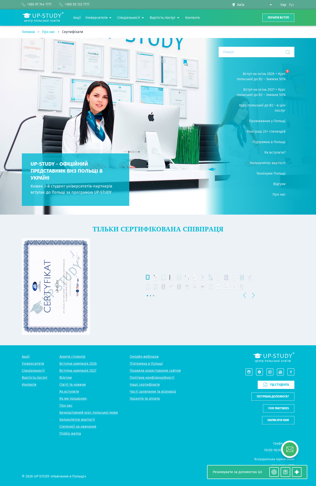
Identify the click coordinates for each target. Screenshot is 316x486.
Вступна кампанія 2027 (77, 370)
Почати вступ (278, 17)
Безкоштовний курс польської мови (88, 412)
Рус (291, 5)
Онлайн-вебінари (144, 356)
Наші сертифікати (145, 384)
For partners (278, 408)
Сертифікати (72, 32)
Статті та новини (72, 384)
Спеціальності (33, 370)
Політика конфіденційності (152, 377)
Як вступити (69, 391)
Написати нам (278, 420)
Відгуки (65, 377)
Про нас (49, 32)
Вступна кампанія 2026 (78, 363)
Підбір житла (70, 433)
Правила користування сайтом (155, 370)
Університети (33, 363)
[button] (283, 329)
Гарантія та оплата (145, 398)
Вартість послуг (35, 377)
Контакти (29, 384)
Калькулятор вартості (77, 419)
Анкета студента (72, 356)
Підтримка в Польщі (146, 363)
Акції (26, 356)
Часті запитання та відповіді (153, 391)
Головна (29, 32)
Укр (283, 5)
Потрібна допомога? (273, 396)
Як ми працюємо (73, 398)
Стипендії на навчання (77, 426)
